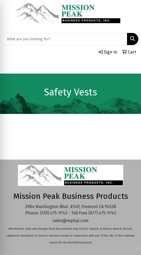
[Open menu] (130, 66)
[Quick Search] (63, 39)
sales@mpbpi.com (70, 220)
